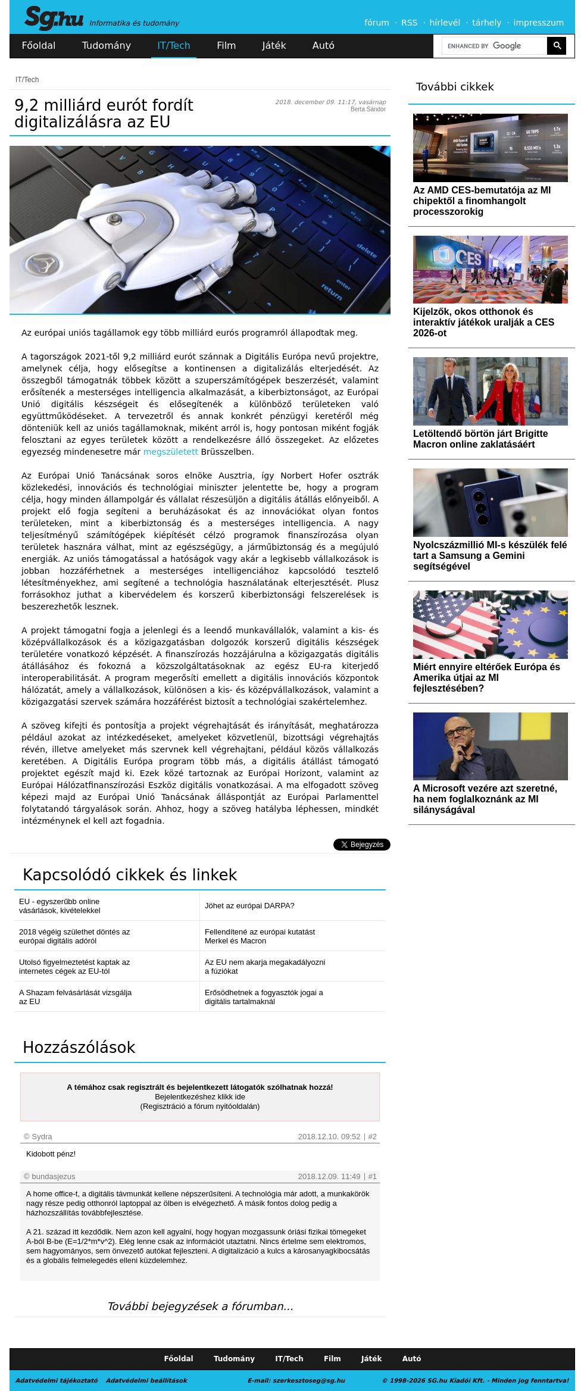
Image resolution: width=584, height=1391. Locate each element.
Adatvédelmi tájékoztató (56, 1380)
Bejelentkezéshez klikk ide (200, 1096)
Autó (324, 45)
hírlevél (445, 22)
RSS (409, 22)
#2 (372, 1136)
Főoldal (39, 45)
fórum (376, 22)
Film (226, 45)
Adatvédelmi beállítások (145, 1380)
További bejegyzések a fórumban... (200, 1306)
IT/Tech (173, 45)
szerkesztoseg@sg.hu (309, 1380)
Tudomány (106, 45)
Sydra (42, 1136)
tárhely (486, 22)
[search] (493, 46)
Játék (274, 45)
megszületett (170, 452)
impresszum (539, 22)
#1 (372, 1176)
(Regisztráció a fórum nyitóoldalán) (200, 1106)
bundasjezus (54, 1176)
